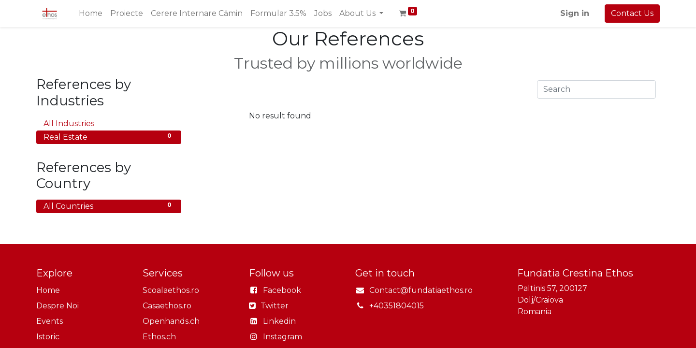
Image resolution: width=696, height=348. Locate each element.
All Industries (109, 123)
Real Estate (109, 136)
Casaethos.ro (167, 305)
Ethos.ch (159, 336)
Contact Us (632, 13)
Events (49, 321)
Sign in (574, 13)
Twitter (274, 305)
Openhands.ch (171, 321)
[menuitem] (90, 13)
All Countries (109, 206)
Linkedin (279, 321)
